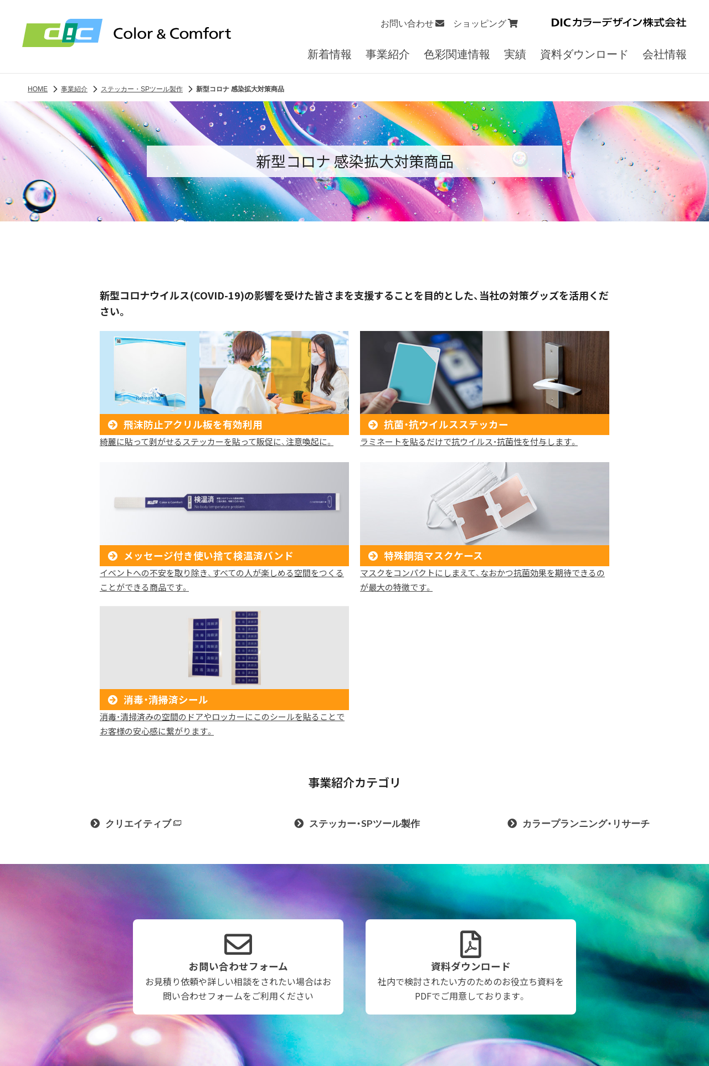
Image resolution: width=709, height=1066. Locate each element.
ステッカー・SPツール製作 (364, 819)
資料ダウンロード (584, 56)
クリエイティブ (143, 819)
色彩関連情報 (457, 56)
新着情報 (329, 56)
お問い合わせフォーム (238, 963)
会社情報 (665, 56)
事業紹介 (388, 56)
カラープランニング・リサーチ (586, 819)
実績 (515, 56)
